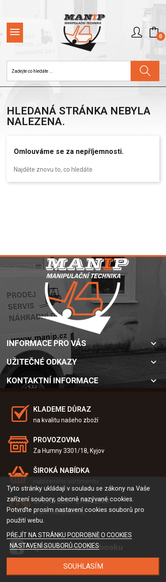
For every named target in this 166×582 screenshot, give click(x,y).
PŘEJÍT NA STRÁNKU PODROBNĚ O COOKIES (69, 535)
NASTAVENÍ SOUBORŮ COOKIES (54, 545)
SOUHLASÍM (83, 566)
